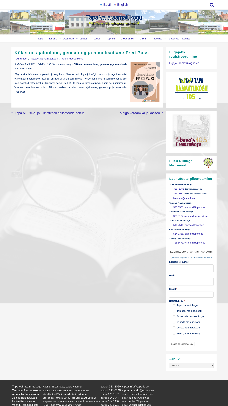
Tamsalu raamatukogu (187, 304)
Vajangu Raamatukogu (23, 395)
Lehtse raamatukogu (186, 320)
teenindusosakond (61, 58)
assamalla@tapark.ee (193, 213)
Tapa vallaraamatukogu (38, 58)
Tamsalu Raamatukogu (24, 382)
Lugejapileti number (179, 256)
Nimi (172, 269)
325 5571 (177, 238)
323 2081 (177, 188)
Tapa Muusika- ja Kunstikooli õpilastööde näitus (40, 112)
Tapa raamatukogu (185, 298)
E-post (173, 282)
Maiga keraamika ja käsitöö (145, 112)
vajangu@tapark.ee (192, 238)
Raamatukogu (177, 294)
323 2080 (110, 379)
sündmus (19, 58)
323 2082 (177, 193)
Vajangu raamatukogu (187, 326)
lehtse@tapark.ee (191, 229)
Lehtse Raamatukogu (22, 392)
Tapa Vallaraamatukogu (114, 17)
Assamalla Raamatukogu (24, 386)
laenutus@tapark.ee (182, 197)
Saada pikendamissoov (182, 337)
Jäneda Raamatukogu (22, 389)
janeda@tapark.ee (191, 221)
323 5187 (177, 213)
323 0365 (177, 205)
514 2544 (177, 221)
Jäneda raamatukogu (186, 315)
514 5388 (177, 229)
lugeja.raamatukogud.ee (182, 62)
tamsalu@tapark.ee (192, 205)
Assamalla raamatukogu (188, 309)
